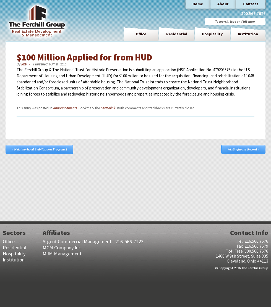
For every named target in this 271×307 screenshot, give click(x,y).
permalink (108, 108)
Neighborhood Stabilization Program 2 (39, 149)
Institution (248, 33)
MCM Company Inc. (62, 247)
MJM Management (62, 253)
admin (26, 64)
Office (141, 33)
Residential (176, 33)
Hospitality (212, 33)
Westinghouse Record (243, 149)
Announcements (65, 108)
